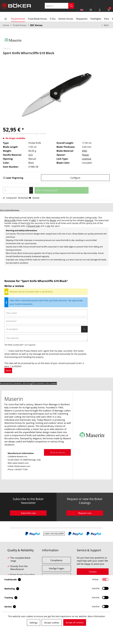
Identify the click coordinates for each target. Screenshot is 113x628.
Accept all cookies (75, 622)
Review (34, 197)
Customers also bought (22, 383)
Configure (75, 177)
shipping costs (23, 134)
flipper (53, 220)
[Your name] (46, 313)
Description (5, 210)
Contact (93, 571)
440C (84, 150)
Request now (84, 513)
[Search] (71, 6)
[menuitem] (90, 10)
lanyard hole (34, 226)
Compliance (56, 560)
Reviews (17, 210)
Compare (9, 197)
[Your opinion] (46, 338)
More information (96, 616)
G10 (30, 154)
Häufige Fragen (56, 568)
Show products (57, 452)
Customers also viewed (45, 383)
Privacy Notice (30, 350)
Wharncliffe (10, 220)
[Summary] (46, 321)
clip (48, 226)
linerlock (89, 220)
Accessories (5, 383)
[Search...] (59, 6)
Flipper (85, 154)
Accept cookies (51, 622)
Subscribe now (28, 513)
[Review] (46, 329)
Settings (34, 622)
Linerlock (86, 158)
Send (8, 370)
